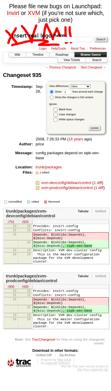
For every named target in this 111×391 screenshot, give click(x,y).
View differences (59, 86)
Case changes (67, 114)
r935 (25, 222)
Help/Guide (58, 48)
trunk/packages (49, 167)
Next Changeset (91, 67)
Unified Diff (44, 374)
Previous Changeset (62, 67)
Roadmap (62, 54)
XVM (34, 13)
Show (56, 91)
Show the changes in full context (71, 97)
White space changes (71, 119)
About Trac (78, 48)
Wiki (17, 54)
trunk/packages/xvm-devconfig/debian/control (30, 213)
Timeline (37, 54)
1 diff (98, 182)
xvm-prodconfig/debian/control (67, 187)
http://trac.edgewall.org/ (92, 389)
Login (42, 48)
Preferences (98, 48)
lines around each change (83, 91)
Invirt (13, 13)
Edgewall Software (57, 382)
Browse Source (91, 54)
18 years (75, 139)
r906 (11, 296)
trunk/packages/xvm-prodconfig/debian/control (31, 288)
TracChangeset (43, 359)
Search (97, 60)
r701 (11, 222)
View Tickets (72, 60)
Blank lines (65, 109)
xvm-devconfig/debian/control (66, 182)
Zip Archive (67, 374)
